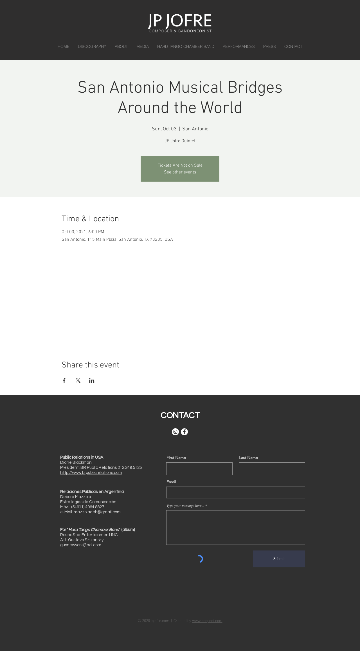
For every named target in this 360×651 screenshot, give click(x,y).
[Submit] (279, 558)
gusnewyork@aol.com (80, 545)
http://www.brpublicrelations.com (91, 473)
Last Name (248, 458)
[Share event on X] (78, 380)
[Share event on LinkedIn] (91, 380)
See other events (180, 172)
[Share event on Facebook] (64, 380)
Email (171, 482)
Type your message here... (185, 505)
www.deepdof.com (207, 621)
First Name (176, 458)
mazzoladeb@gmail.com (97, 512)
